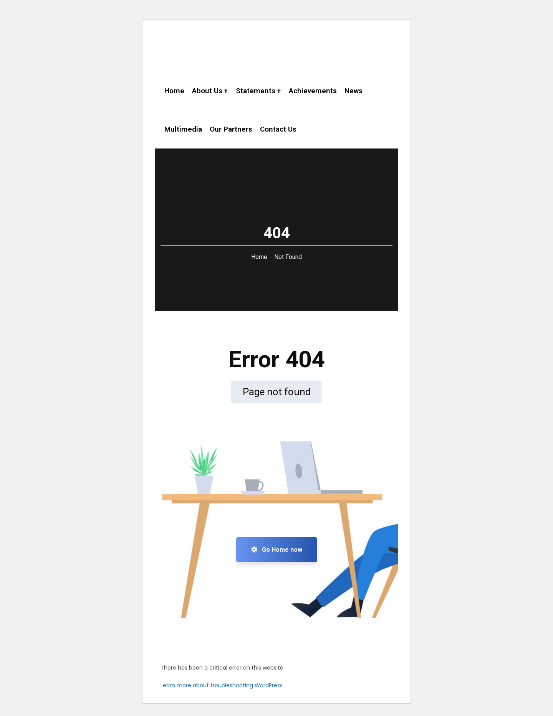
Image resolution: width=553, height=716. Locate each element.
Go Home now (276, 549)
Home (259, 257)
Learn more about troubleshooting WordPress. (222, 685)
